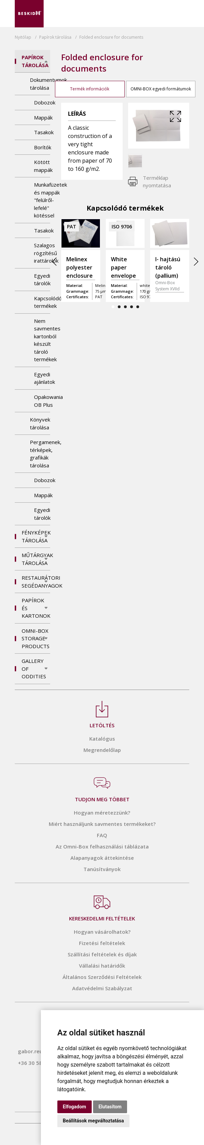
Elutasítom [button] (110, 1106)
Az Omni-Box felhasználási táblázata (102, 846)
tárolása (55, 37)
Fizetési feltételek (102, 943)
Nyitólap (23, 37)
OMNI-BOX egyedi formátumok (161, 89)
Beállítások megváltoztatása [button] (93, 1120)
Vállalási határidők (102, 965)
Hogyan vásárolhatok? (102, 931)
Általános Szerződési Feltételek (102, 976)
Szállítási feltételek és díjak (102, 954)
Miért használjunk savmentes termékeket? (102, 823)
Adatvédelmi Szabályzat (102, 988)
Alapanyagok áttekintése (102, 857)
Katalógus (102, 738)
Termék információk (89, 89)
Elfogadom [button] (74, 1106)
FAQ (102, 835)
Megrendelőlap (102, 749)
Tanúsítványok (102, 869)
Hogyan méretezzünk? (102, 812)
